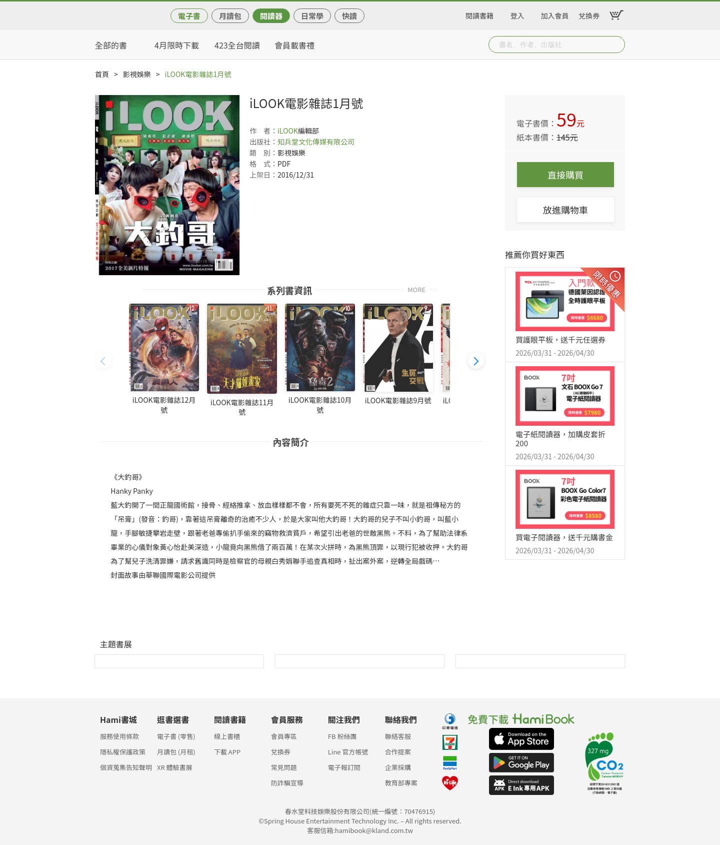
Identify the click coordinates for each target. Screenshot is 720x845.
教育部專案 (401, 782)
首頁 (102, 74)
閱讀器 (271, 16)
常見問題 (284, 767)
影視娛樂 (137, 74)
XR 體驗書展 (174, 767)
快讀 (349, 16)
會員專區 (284, 736)
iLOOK (288, 131)
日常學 (312, 16)
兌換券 (589, 14)
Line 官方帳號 (348, 751)
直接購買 (566, 174)
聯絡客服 (398, 736)
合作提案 (398, 751)
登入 (517, 14)
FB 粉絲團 (342, 736)
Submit (616, 45)
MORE (417, 289)
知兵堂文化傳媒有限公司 (316, 142)
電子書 (189, 16)
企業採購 (398, 767)
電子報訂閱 (344, 767)
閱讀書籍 (480, 14)
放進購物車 (565, 209)
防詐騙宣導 (287, 782)
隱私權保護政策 (123, 751)
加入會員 (555, 14)
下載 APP (227, 751)
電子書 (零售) (176, 736)
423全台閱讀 (237, 45)
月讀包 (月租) (176, 751)
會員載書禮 (294, 45)
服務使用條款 (119, 736)
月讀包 (230, 16)
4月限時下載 (176, 45)
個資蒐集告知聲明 (126, 767)
